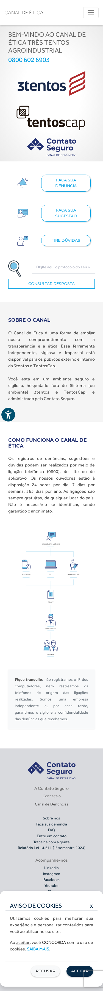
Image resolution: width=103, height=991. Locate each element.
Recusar (45, 971)
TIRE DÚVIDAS (66, 240)
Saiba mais (38, 949)
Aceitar (79, 971)
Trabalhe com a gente (51, 841)
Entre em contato (51, 835)
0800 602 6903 (29, 60)
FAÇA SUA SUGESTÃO (66, 213)
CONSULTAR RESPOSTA (51, 283)
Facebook (51, 879)
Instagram (51, 873)
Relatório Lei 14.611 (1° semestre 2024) (51, 847)
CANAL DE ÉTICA (23, 12)
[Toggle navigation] (91, 12)
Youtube (51, 885)
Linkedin (51, 867)
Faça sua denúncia (51, 824)
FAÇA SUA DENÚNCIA (66, 183)
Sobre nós (51, 818)
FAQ (51, 829)
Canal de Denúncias (51, 804)
